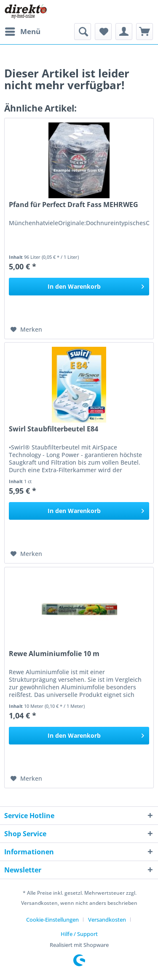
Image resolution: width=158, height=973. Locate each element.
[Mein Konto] (123, 31)
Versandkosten (107, 919)
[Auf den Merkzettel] (26, 329)
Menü (22, 30)
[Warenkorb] (144, 31)
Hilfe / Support (79, 934)
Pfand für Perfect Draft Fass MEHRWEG (73, 204)
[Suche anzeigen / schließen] (82, 31)
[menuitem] (22, 31)
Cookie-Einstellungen (52, 919)
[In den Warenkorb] (79, 286)
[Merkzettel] (103, 31)
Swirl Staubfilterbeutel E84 (53, 429)
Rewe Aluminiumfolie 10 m (54, 653)
